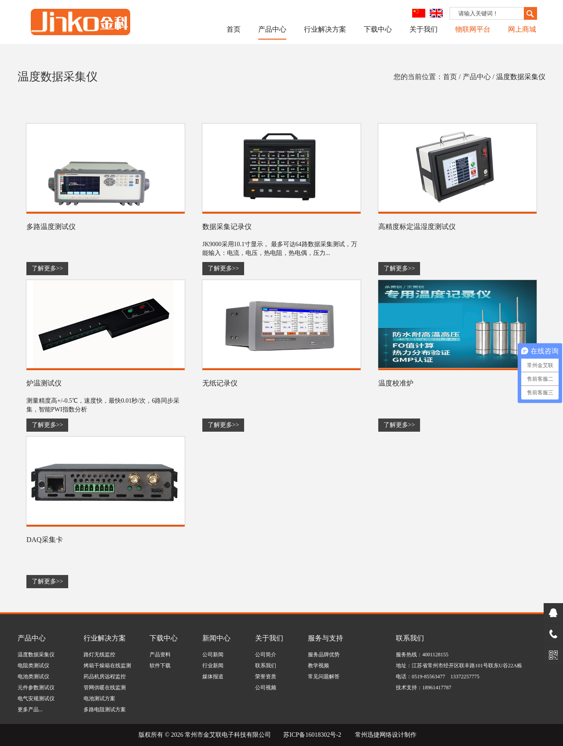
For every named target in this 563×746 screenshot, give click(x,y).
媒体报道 (212, 676)
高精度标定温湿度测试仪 (417, 226)
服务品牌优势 (324, 654)
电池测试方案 (99, 698)
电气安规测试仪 (36, 698)
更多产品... (30, 709)
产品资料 (160, 654)
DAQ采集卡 (44, 539)
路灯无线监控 (99, 654)
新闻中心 (216, 638)
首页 (234, 29)
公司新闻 (212, 654)
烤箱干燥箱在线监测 (107, 665)
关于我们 (423, 29)
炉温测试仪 (44, 383)
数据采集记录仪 (227, 226)
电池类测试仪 (33, 676)
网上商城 (522, 29)
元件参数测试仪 (36, 687)
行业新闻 (212, 665)
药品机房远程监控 (105, 676)
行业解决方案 (325, 29)
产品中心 (272, 29)
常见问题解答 (324, 676)
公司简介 (265, 654)
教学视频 (318, 665)
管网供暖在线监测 (105, 687)
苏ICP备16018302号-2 (312, 734)
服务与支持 (325, 638)
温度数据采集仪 (520, 76)
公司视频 (265, 687)
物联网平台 (472, 29)
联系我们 (265, 665)
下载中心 (378, 29)
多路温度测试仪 (51, 226)
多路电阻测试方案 (105, 709)
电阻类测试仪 (33, 665)
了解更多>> (47, 268)
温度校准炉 (395, 383)
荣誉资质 (265, 676)
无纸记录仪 (220, 383)
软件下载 (160, 665)
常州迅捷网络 (373, 734)
